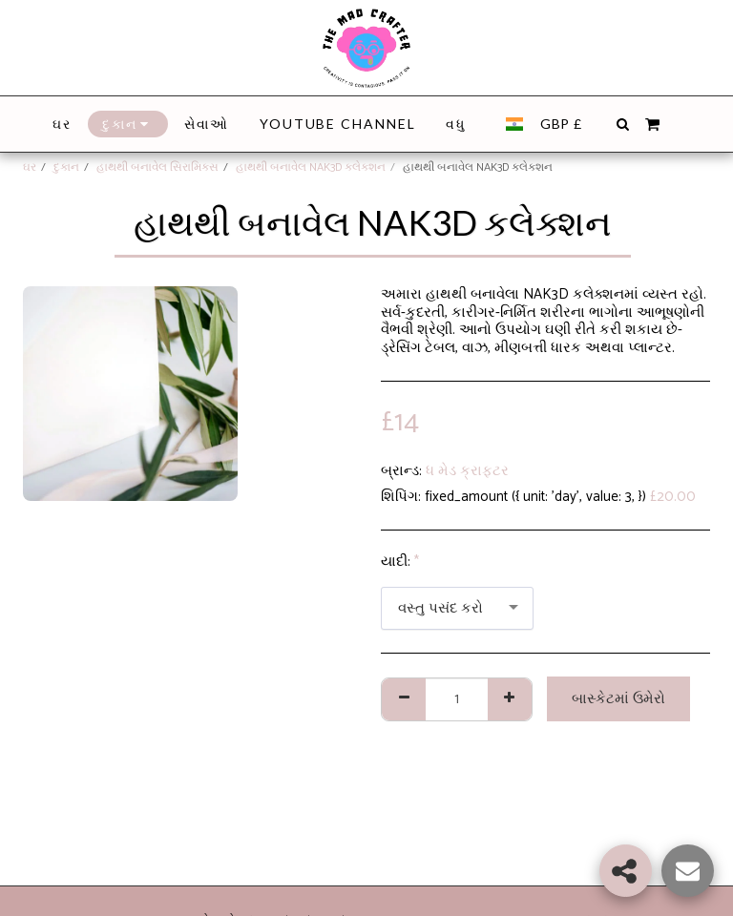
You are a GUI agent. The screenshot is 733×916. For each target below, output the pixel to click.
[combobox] (457, 609)
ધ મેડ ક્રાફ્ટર (467, 471)
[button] (622, 124)
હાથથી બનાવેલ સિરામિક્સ (157, 167)
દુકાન (66, 167)
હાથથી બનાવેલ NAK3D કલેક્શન (311, 167)
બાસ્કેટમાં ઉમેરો (618, 699)
